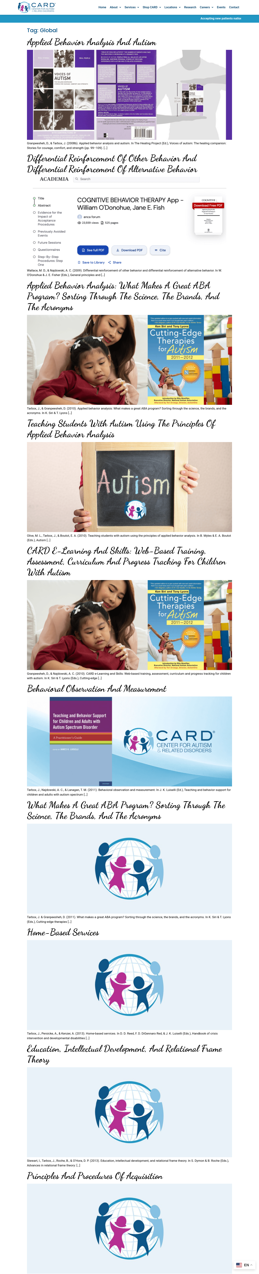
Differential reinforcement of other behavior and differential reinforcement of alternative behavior (112, 163)
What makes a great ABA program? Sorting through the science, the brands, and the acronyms (126, 810)
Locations (173, 7)
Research (190, 7)
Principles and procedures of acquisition (95, 1175)
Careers (206, 7)
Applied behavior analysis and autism (91, 42)
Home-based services (63, 932)
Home (102, 7)
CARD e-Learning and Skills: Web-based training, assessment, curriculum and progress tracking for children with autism (126, 561)
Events (221, 7)
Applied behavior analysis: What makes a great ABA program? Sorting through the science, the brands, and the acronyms (123, 296)
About (115, 7)
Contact (234, 7)
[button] (115, 7)
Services (132, 7)
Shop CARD (152, 7)
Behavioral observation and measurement (96, 688)
